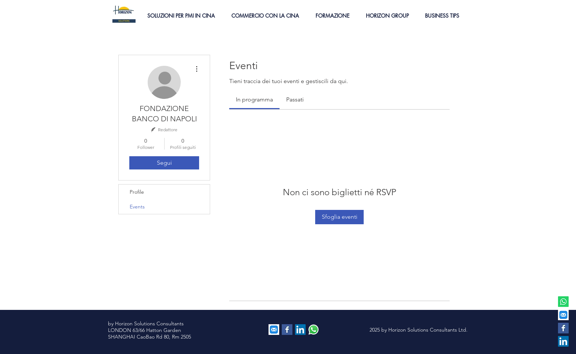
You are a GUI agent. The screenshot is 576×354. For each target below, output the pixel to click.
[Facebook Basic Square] (563, 328)
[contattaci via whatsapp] (313, 329)
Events (137, 206)
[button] (181, 15)
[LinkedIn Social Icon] (563, 341)
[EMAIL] (563, 315)
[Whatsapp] (563, 301)
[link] (254, 99)
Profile (137, 192)
